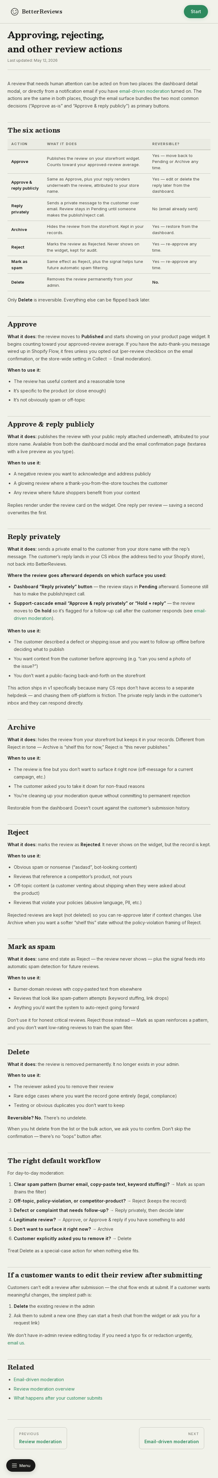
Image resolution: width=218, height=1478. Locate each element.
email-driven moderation (144, 91)
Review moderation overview (44, 1389)
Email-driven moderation (39, 1379)
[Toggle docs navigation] (20, 1465)
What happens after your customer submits (58, 1398)
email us (16, 1342)
